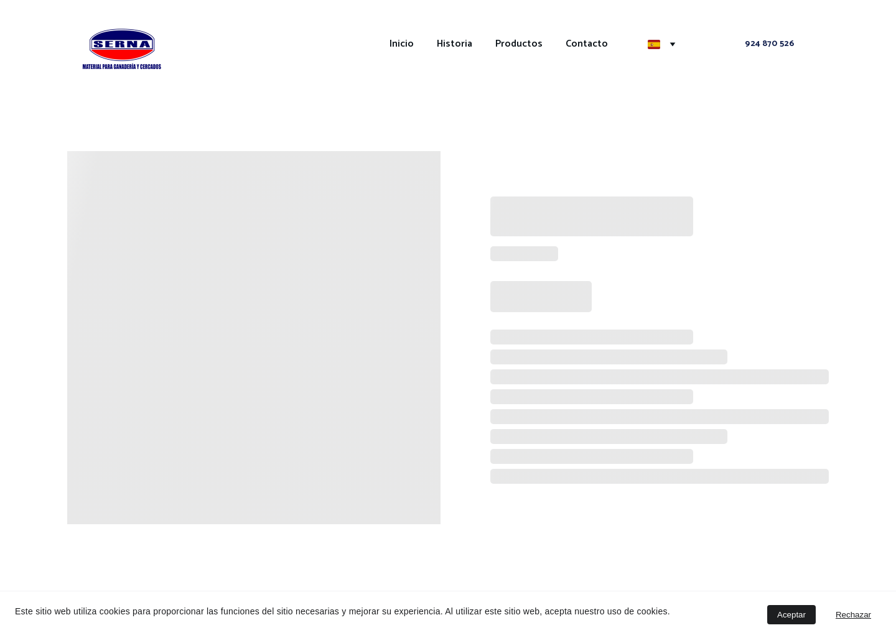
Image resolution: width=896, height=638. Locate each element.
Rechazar (853, 614)
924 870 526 (769, 44)
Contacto (587, 43)
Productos (519, 43)
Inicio (402, 43)
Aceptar (791, 614)
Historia (454, 43)
